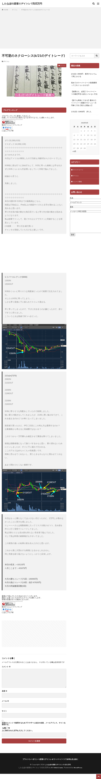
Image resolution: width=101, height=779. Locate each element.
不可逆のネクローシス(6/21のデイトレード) (35, 10)
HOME (6, 10)
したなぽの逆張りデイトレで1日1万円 (22, 3)
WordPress (79, 767)
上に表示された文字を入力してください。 (18, 730)
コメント (6, 666)
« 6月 (74, 151)
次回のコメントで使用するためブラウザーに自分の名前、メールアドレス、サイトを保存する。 (34, 723)
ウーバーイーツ (79, 170)
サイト (4, 711)
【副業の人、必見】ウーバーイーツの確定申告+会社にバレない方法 (84, 92)
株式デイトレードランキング (12, 125)
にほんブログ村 (8, 131)
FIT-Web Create (56, 767)
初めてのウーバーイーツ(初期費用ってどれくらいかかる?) (84, 84)
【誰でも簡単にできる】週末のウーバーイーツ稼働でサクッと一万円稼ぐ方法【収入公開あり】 (83, 102)
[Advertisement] (50, 29)
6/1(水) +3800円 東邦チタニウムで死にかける (84, 75)
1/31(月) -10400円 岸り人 (81, 112)
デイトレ (15, 10)
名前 (4, 691)
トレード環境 (78, 183)
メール (5, 701)
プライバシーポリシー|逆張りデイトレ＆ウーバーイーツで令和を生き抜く (50, 759)
